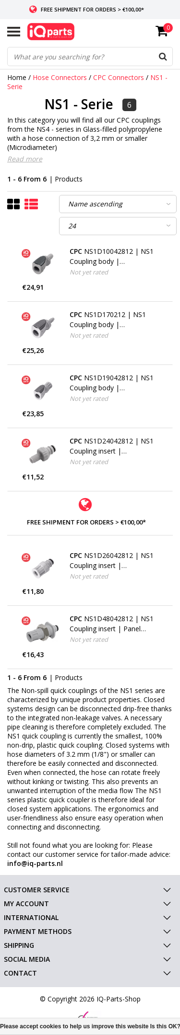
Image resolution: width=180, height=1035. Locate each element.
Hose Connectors (60, 77)
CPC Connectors (119, 77)
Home (16, 77)
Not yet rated (89, 272)
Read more (24, 158)
